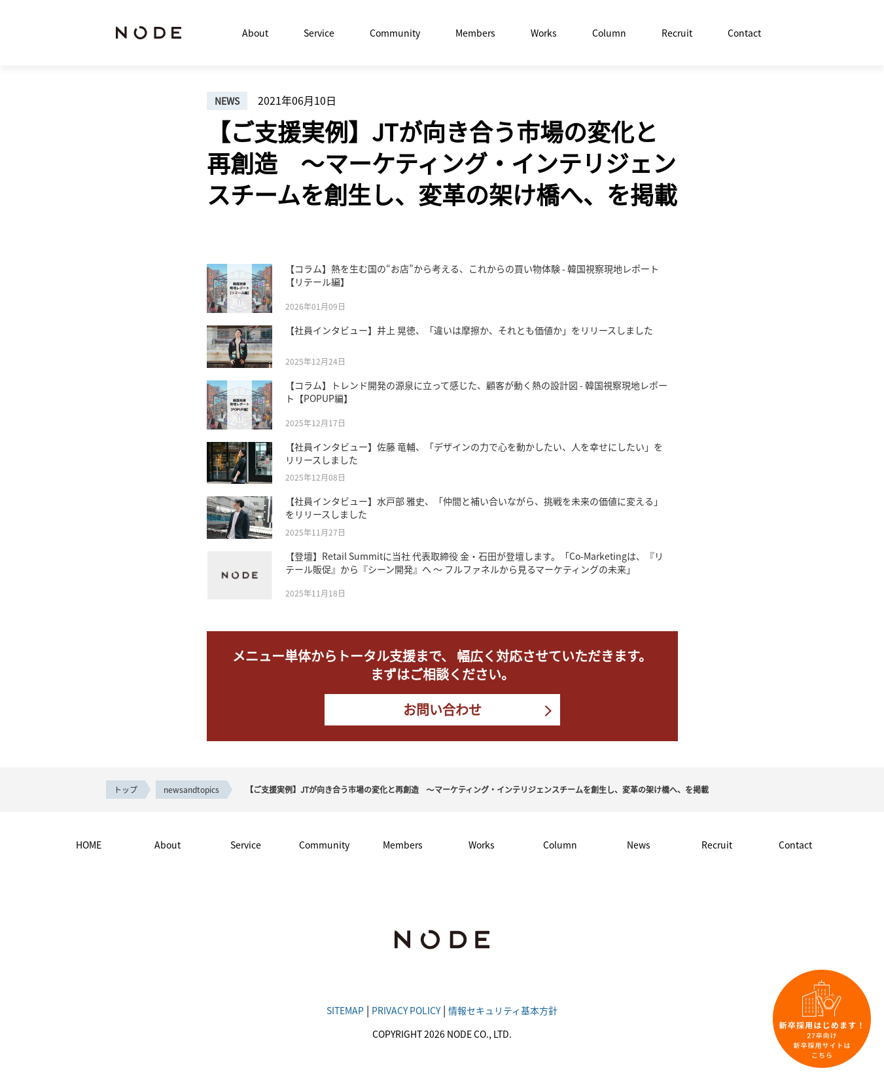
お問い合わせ (442, 709)
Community (395, 32)
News (638, 844)
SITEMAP (345, 1010)
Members (475, 32)
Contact (744, 32)
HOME (88, 844)
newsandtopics (191, 789)
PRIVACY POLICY (406, 1010)
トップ (125, 789)
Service (319, 32)
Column (609, 32)
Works (544, 32)
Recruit (677, 32)
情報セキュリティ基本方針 (502, 1010)
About (255, 32)
